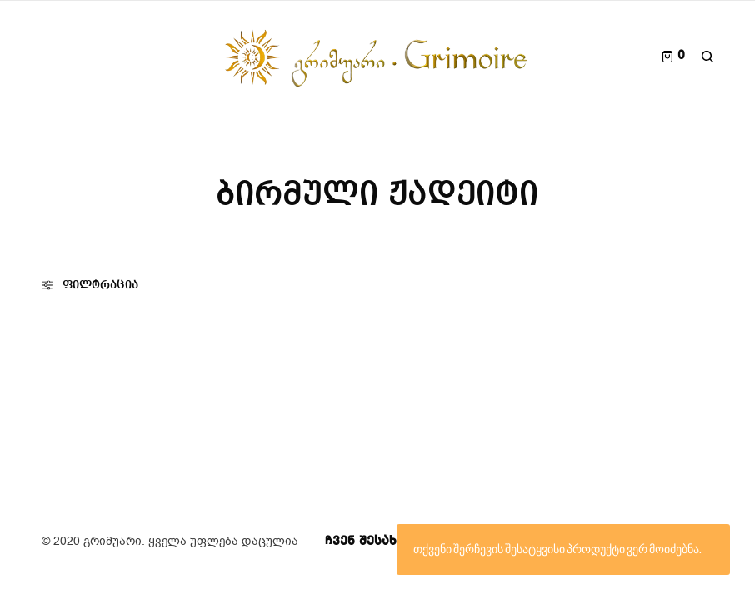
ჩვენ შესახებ (368, 541)
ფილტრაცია (90, 285)
